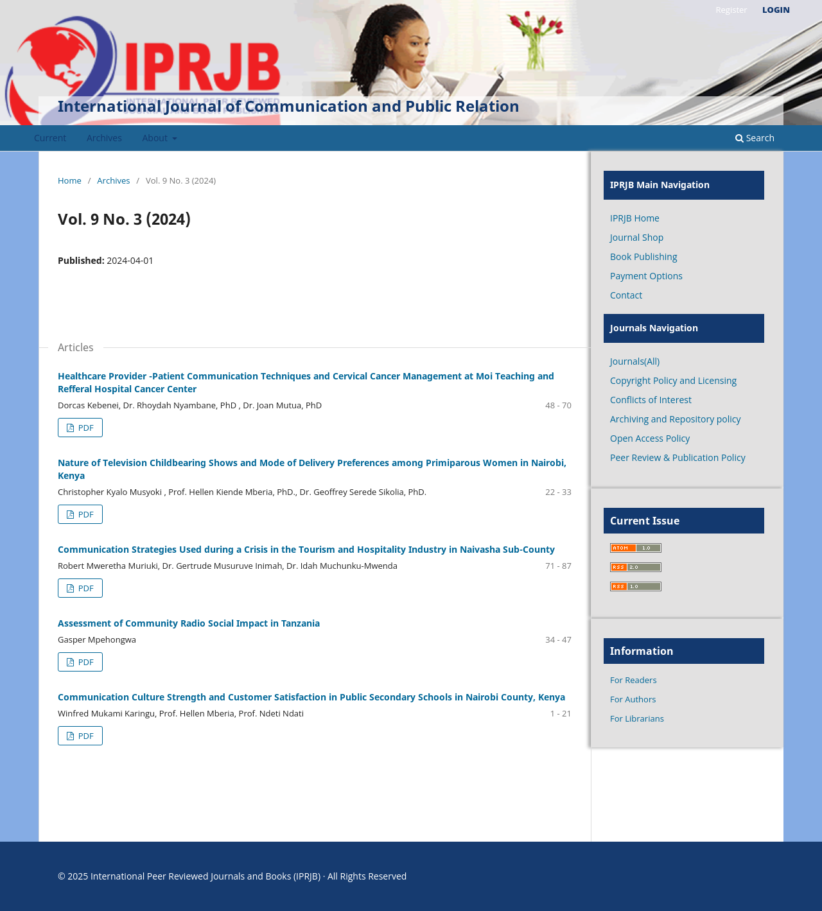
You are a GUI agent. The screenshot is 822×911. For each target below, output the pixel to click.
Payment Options (646, 276)
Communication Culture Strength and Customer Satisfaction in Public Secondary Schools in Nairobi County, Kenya (311, 697)
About (156, 138)
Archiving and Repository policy (675, 419)
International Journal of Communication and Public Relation (289, 105)
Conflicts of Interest (651, 400)
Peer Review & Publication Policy (678, 457)
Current (50, 138)
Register (731, 9)
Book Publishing (644, 256)
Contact (626, 295)
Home (70, 180)
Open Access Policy (650, 438)
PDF (84, 427)
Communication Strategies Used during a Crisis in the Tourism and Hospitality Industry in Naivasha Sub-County (306, 549)
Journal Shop (636, 237)
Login (776, 9)
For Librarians (637, 718)
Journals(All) (635, 361)
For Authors (633, 699)
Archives (104, 138)
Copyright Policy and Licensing (673, 380)
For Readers (633, 680)
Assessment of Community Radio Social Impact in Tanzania (189, 623)
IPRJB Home (635, 218)
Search (754, 138)
